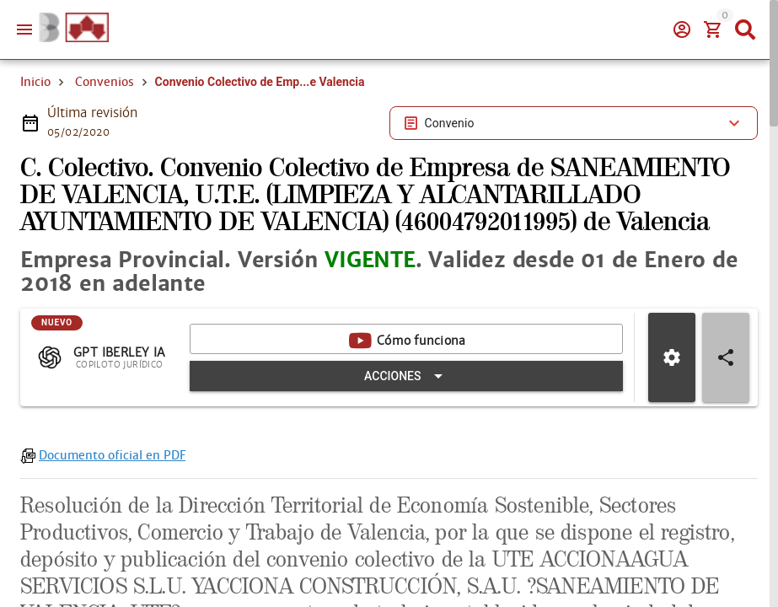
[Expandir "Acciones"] (406, 376)
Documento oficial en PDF (112, 455)
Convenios (104, 81)
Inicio (35, 81)
